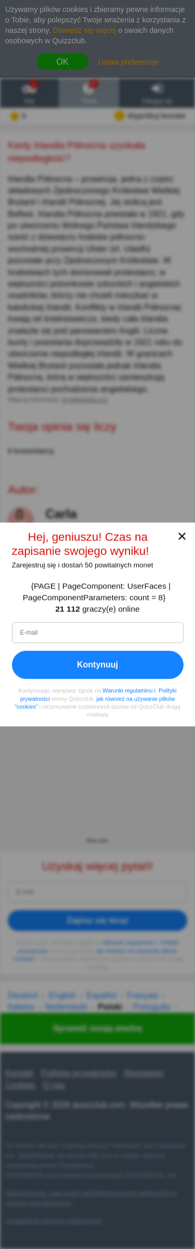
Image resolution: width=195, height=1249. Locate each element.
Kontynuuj (97, 664)
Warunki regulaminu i (128, 691)
